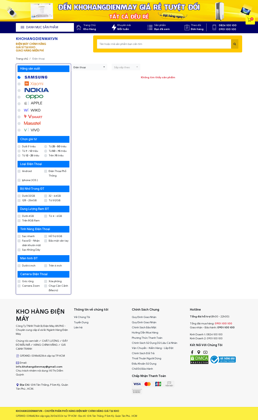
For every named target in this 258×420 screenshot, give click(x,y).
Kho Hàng (89, 29)
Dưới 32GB (28, 195)
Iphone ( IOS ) (30, 180)
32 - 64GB (55, 195)
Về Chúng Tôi (82, 317)
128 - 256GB (29, 200)
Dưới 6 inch (28, 265)
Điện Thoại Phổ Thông (57, 173)
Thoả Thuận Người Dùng (146, 358)
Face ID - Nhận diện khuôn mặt (31, 243)
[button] (89, 67)
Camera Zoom (31, 285)
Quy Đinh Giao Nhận (144, 317)
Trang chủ (22, 58)
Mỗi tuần (123, 29)
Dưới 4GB (28, 216)
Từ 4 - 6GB (55, 216)
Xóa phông (55, 281)
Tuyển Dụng (81, 322)
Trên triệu (56, 155)
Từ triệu (57, 146)
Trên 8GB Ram (31, 220)
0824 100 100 (227, 25)
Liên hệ (78, 327)
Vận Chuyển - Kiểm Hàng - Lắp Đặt (153, 348)
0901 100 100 (227, 29)
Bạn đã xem (162, 29)
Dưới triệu (29, 146)
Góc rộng (28, 281)
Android (27, 171)
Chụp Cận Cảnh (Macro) (58, 288)
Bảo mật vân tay (58, 240)
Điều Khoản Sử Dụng (144, 363)
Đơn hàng (197, 29)
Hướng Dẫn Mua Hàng (145, 332)
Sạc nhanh (28, 236)
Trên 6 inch (55, 265)
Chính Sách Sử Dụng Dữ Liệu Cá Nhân (154, 343)
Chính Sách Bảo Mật (144, 327)
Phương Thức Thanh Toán (147, 337)
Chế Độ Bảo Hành (142, 368)
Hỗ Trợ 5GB (55, 236)
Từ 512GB (55, 200)
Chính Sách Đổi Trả (143, 353)
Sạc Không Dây (31, 249)
